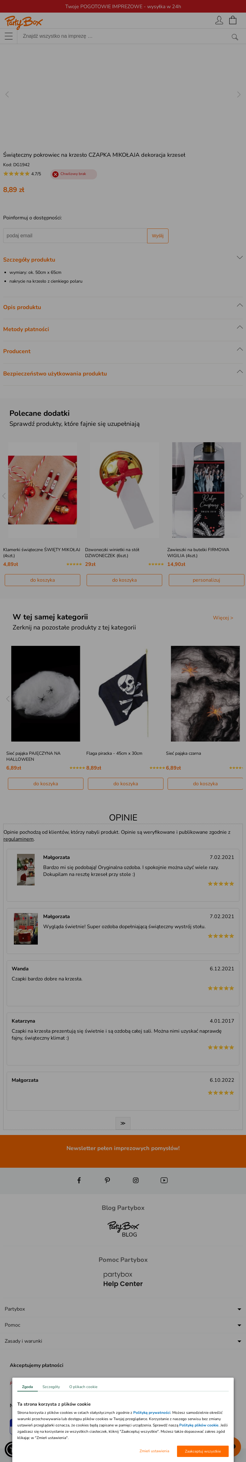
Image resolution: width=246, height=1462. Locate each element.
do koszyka (42, 580)
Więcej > (223, 617)
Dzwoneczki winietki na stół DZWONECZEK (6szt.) (112, 553)
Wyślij (157, 235)
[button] (12, 1449)
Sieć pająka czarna (183, 753)
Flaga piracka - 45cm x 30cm (114, 753)
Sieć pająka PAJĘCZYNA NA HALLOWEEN (33, 756)
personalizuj (206, 580)
